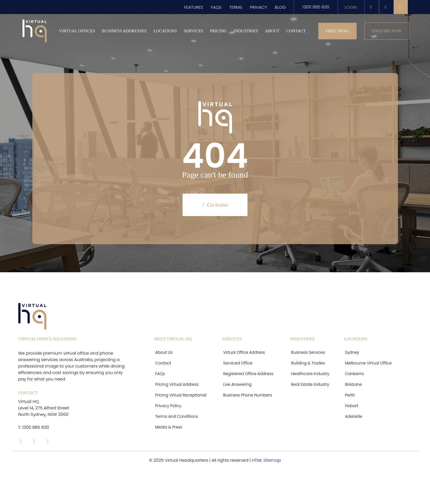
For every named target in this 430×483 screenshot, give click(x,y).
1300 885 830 (315, 7)
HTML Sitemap (266, 460)
